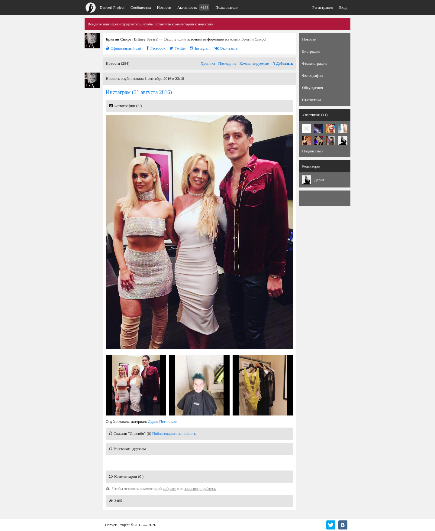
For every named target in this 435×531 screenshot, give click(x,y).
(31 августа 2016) (139, 92)
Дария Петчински (163, 421)
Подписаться (313, 151)
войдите (169, 488)
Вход (343, 7)
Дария (319, 180)
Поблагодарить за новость (174, 433)
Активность (193, 7)
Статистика (311, 99)
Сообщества (140, 7)
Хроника (208, 63)
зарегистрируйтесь (125, 24)
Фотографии (312, 75)
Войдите (95, 24)
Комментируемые (254, 63)
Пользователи (226, 7)
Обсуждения (312, 87)
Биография (311, 51)
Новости (164, 7)
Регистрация (322, 7)
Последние (227, 63)
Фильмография (314, 63)
